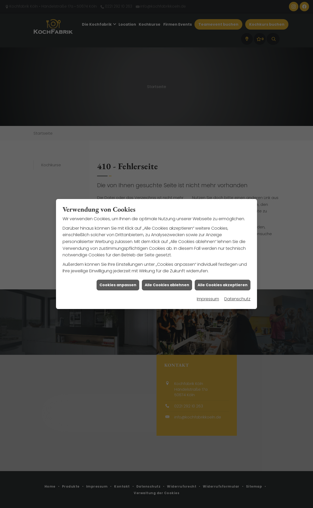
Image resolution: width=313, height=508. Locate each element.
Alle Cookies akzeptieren (223, 269)
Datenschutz (237, 283)
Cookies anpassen (117, 269)
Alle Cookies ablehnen (167, 269)
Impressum (208, 283)
